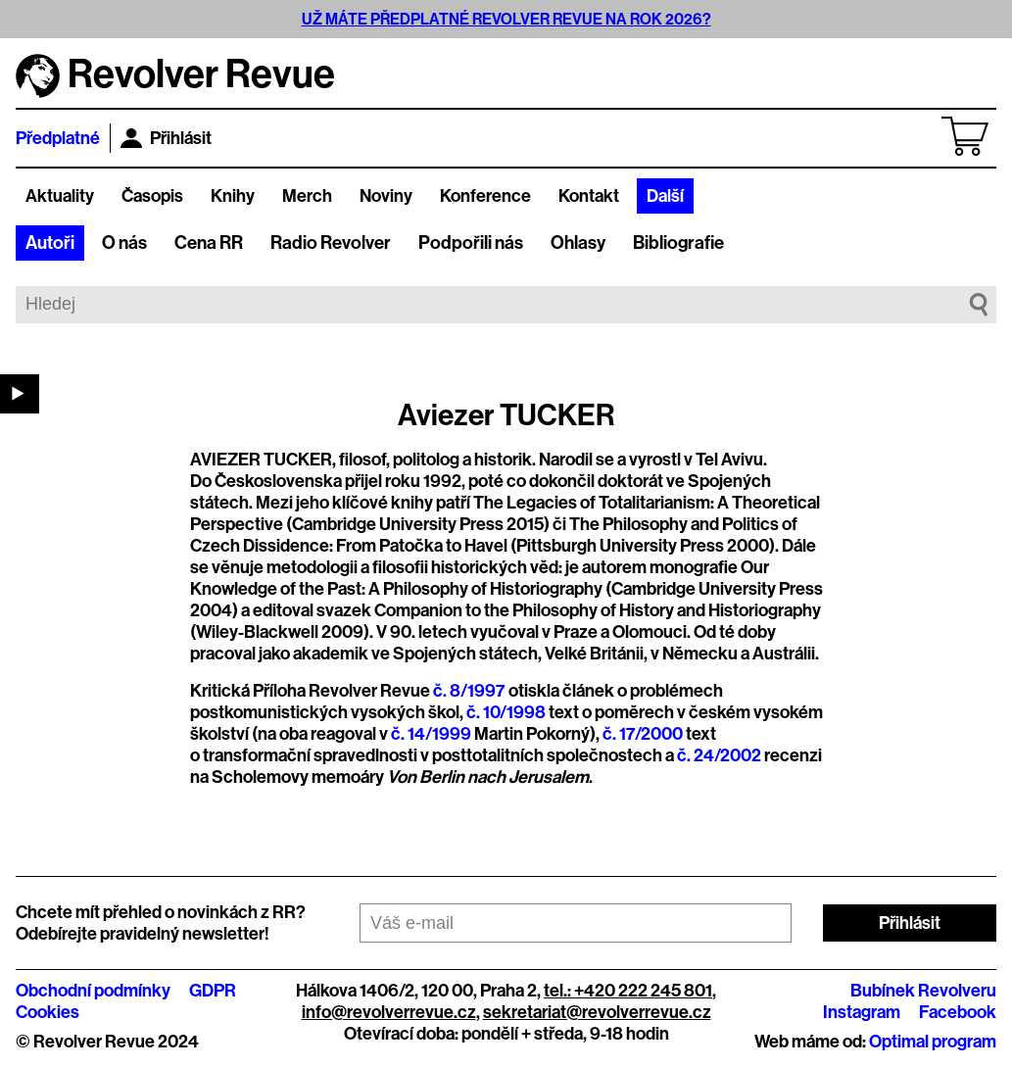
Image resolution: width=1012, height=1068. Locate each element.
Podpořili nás (470, 243)
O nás (124, 243)
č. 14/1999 (431, 734)
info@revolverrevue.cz (389, 1012)
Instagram (861, 1012)
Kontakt (588, 196)
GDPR (212, 990)
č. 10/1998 (506, 712)
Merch (307, 196)
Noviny (386, 196)
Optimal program (932, 1041)
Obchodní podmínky (93, 990)
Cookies (47, 1012)
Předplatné (58, 138)
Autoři (49, 243)
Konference (485, 196)
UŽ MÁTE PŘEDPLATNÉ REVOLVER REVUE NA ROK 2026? (506, 19)
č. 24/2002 (719, 755)
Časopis (152, 196)
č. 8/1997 (469, 691)
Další (665, 196)
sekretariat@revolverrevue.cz (597, 1012)
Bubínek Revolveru (923, 990)
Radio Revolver (330, 243)
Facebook (957, 1012)
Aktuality (59, 196)
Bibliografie (678, 243)
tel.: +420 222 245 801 (628, 990)
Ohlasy (578, 243)
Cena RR (208, 243)
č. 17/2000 (642, 734)
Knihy (233, 196)
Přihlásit (166, 138)
